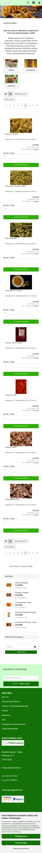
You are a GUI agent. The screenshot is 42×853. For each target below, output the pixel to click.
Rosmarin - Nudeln (11, 134)
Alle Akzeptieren (21, 836)
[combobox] (21, 94)
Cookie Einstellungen (10, 729)
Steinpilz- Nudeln (11, 447)
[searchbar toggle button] (28, 3)
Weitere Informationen (21, 848)
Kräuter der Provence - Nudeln (15, 186)
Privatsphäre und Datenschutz (14, 724)
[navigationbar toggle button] (39, 3)
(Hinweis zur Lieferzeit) (29, 139)
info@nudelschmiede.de (11, 768)
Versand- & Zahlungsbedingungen (15, 706)
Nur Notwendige (21, 843)
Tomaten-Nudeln (11, 395)
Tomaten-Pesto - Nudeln (13, 343)
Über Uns (5, 697)
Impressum (6, 715)
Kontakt (5, 711)
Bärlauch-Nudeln (11, 238)
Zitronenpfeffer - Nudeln (13, 290)
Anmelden (21, 652)
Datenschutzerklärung (14, 832)
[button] (5, 94)
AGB (3, 720)
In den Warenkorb (21, 165)
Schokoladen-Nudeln (12, 499)
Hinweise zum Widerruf (11, 701)
